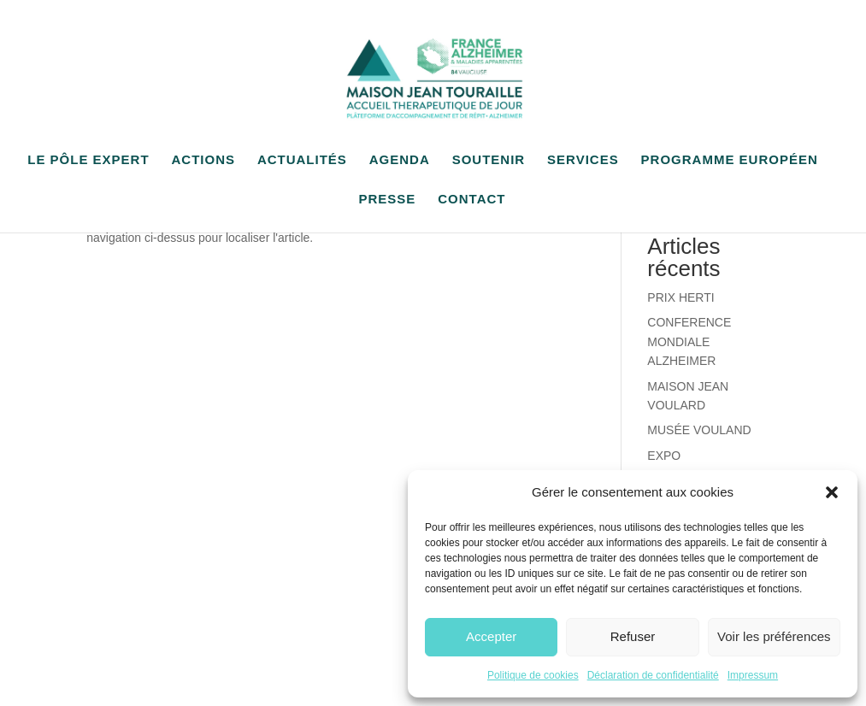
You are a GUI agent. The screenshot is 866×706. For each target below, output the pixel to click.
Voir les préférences (774, 636)
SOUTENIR (489, 160)
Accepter (491, 636)
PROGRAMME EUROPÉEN (729, 160)
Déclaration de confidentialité (653, 675)
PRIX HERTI (680, 297)
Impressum (753, 675)
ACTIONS (203, 160)
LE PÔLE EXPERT (88, 160)
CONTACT (471, 199)
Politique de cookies (533, 675)
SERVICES (583, 160)
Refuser (633, 636)
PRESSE (387, 199)
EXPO (663, 455)
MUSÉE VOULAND (699, 430)
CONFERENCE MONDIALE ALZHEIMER (689, 341)
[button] (831, 492)
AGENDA (399, 160)
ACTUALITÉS (302, 160)
